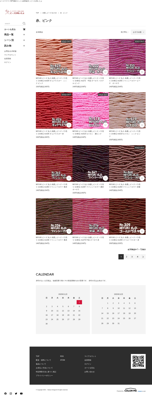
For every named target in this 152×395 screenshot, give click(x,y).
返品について (41, 364)
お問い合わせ (89, 372)
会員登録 (7, 58)
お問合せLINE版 (10, 51)
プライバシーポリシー (44, 375)
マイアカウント (10, 55)
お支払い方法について (44, 368)
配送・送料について (43, 360)
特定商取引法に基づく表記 (46, 372)
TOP (37, 13)
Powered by (131, 390)
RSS (62, 356)
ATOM (62, 360)
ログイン (7, 62)
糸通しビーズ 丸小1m (49, 13)
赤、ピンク (64, 13)
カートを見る (14, 29)
